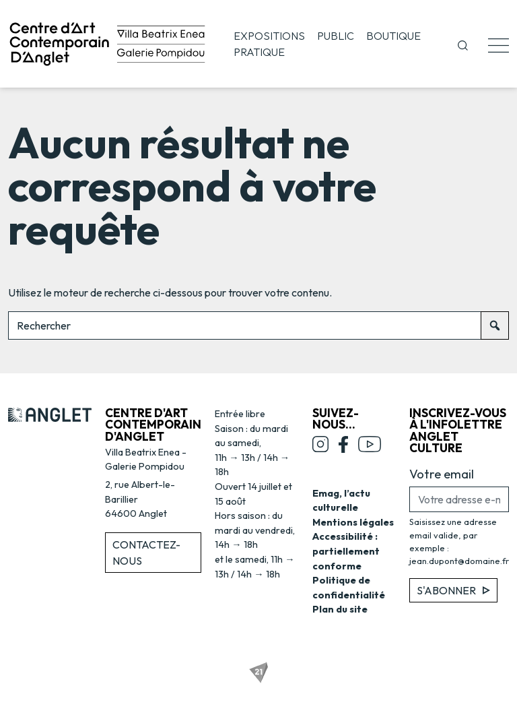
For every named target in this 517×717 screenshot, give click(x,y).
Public (335, 35)
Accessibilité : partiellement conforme (346, 550)
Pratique (259, 52)
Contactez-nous (146, 552)
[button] (463, 44)
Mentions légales (353, 522)
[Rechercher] (495, 325)
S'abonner (453, 590)
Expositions (269, 35)
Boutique (393, 35)
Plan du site (340, 609)
